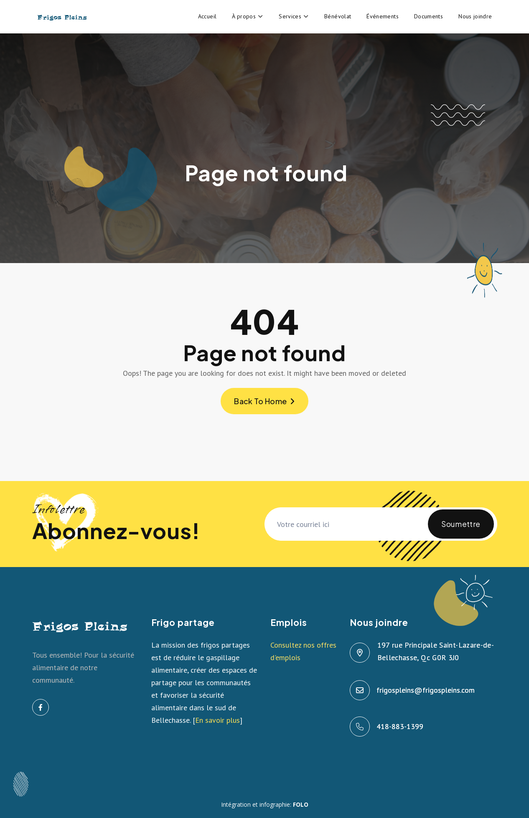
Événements (382, 16)
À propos (244, 16)
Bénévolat (337, 16)
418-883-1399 (400, 726)
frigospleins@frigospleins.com (426, 690)
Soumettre (460, 529)
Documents (428, 16)
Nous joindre (475, 16)
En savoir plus (217, 720)
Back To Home (264, 401)
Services (290, 16)
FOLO (300, 804)
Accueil (207, 16)
